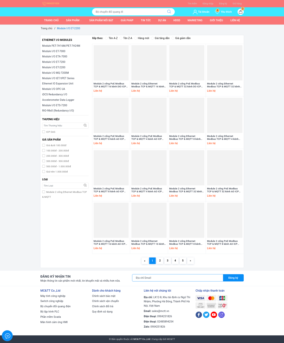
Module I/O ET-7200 (54, 61)
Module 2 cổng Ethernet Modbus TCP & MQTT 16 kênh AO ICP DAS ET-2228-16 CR (147, 243)
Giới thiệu (216, 20)
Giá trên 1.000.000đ (57, 171)
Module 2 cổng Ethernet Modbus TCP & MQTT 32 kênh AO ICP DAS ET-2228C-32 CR (185, 190)
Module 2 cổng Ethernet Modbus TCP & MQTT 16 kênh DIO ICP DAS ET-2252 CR (147, 85)
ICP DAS (50, 132)
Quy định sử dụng (102, 311)
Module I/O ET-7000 (54, 51)
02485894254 (165, 321)
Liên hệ (235, 20)
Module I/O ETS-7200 (54, 105)
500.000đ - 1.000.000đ (58, 166)
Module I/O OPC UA (53, 89)
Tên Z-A (125, 38)
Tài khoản (201, 11)
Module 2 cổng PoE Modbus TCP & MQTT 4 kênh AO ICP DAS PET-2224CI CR (146, 190)
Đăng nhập (208, 3)
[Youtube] (214, 315)
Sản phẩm (74, 21)
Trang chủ (51, 20)
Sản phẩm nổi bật (101, 20)
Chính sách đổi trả (102, 306)
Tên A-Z (111, 38)
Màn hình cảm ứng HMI (54, 322)
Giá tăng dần (160, 38)
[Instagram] (221, 315)
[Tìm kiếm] (169, 11)
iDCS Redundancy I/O (54, 94)
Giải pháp (127, 20)
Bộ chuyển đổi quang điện (55, 306)
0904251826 (50, 3)
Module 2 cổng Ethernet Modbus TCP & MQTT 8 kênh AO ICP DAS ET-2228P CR (185, 243)
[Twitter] (206, 315)
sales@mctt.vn (160, 311)
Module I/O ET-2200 (54, 67)
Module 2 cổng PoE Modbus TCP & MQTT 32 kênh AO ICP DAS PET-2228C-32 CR (223, 190)
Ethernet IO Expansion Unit (57, 83)
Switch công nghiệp (51, 301)
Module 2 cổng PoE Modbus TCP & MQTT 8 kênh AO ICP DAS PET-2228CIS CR (109, 138)
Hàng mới (141, 38)
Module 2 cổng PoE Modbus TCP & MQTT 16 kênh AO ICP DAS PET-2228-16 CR (109, 243)
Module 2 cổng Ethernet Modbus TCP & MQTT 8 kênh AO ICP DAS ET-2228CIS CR (185, 138)
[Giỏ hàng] (241, 12)
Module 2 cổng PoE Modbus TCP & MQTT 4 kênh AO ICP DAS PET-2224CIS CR (146, 138)
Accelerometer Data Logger (58, 99)
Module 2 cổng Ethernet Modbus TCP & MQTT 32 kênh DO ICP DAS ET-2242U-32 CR (223, 85)
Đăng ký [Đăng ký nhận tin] (233, 277)
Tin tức (146, 20)
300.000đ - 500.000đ (57, 161)
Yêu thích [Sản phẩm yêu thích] (223, 11)
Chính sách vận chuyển (105, 301)
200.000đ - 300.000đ (57, 156)
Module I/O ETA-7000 (54, 56)
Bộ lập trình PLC (49, 311)
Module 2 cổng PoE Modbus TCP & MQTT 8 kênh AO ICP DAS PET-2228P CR (222, 243)
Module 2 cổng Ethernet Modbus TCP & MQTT (64, 194)
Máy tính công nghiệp (53, 296)
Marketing (195, 20)
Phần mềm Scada (50, 316)
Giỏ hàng (237, 3)
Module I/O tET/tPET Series (58, 78)
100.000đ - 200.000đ (57, 150)
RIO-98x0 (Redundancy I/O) (58, 110)
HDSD (176, 20)
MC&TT (171, 339)
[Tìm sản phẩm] (128, 11)
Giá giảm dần (181, 38)
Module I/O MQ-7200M (55, 72)
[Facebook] (199, 315)
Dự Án (162, 20)
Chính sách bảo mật (103, 296)
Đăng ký (223, 3)
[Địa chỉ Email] (177, 277)
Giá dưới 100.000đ (56, 145)
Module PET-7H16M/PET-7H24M (61, 45)
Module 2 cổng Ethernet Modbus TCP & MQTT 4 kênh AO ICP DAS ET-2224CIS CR (222, 138)
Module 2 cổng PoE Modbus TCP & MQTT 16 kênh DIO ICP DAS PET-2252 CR (110, 85)
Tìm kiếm (192, 3)
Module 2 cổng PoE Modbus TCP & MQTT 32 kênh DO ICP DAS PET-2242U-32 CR (185, 85)
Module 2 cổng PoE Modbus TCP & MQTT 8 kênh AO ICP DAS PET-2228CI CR (109, 190)
